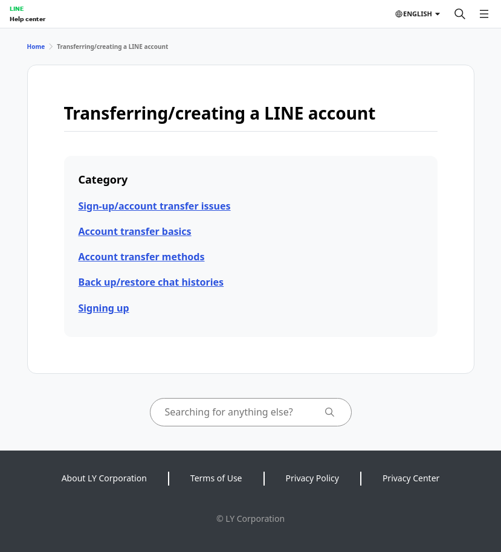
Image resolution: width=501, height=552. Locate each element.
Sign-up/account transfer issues (155, 206)
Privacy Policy (312, 478)
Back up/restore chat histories (151, 282)
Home (36, 46)
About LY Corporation (104, 478)
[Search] (460, 14)
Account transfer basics (135, 231)
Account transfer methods (142, 256)
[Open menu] (484, 14)
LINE (17, 8)
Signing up (104, 308)
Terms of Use (216, 478)
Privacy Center (411, 478)
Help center (27, 18)
